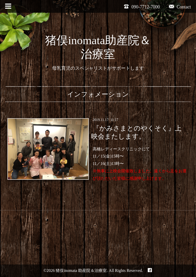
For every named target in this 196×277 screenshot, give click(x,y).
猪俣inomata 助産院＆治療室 (81, 270)
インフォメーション (98, 94)
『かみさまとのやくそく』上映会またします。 (136, 132)
